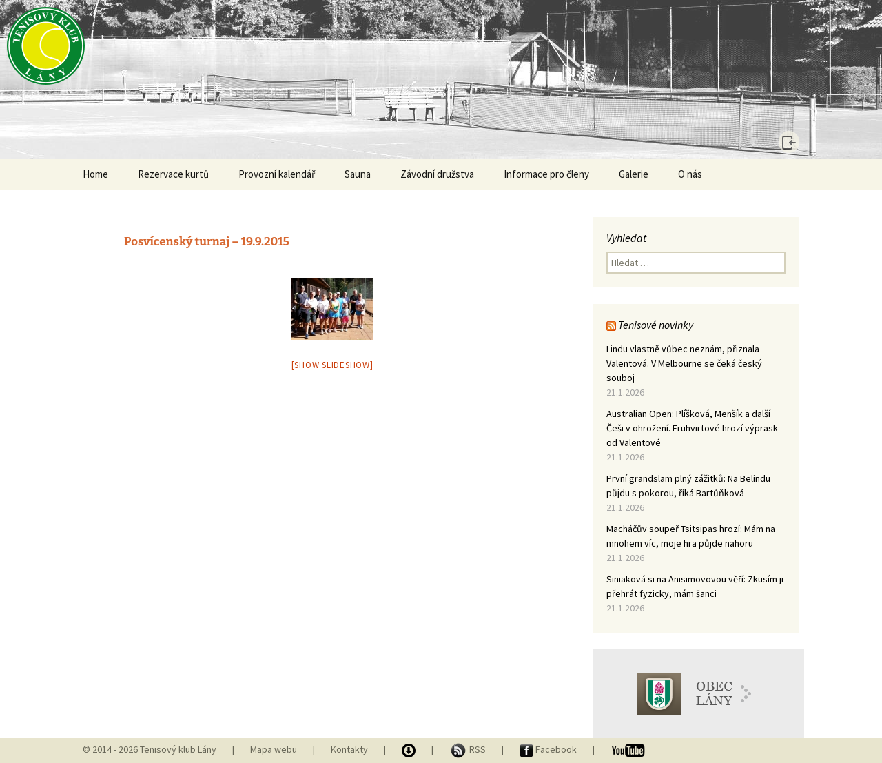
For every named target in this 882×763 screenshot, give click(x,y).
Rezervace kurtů (173, 174)
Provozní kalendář (276, 174)
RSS (468, 749)
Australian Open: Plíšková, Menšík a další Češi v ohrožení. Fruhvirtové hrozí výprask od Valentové (692, 428)
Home (95, 174)
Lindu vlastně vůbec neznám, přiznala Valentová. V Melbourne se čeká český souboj (684, 363)
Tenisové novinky (655, 325)
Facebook (549, 749)
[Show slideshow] (332, 365)
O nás (690, 174)
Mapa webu (273, 749)
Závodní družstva (437, 174)
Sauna (358, 174)
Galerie (633, 174)
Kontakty (349, 749)
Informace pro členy (546, 174)
